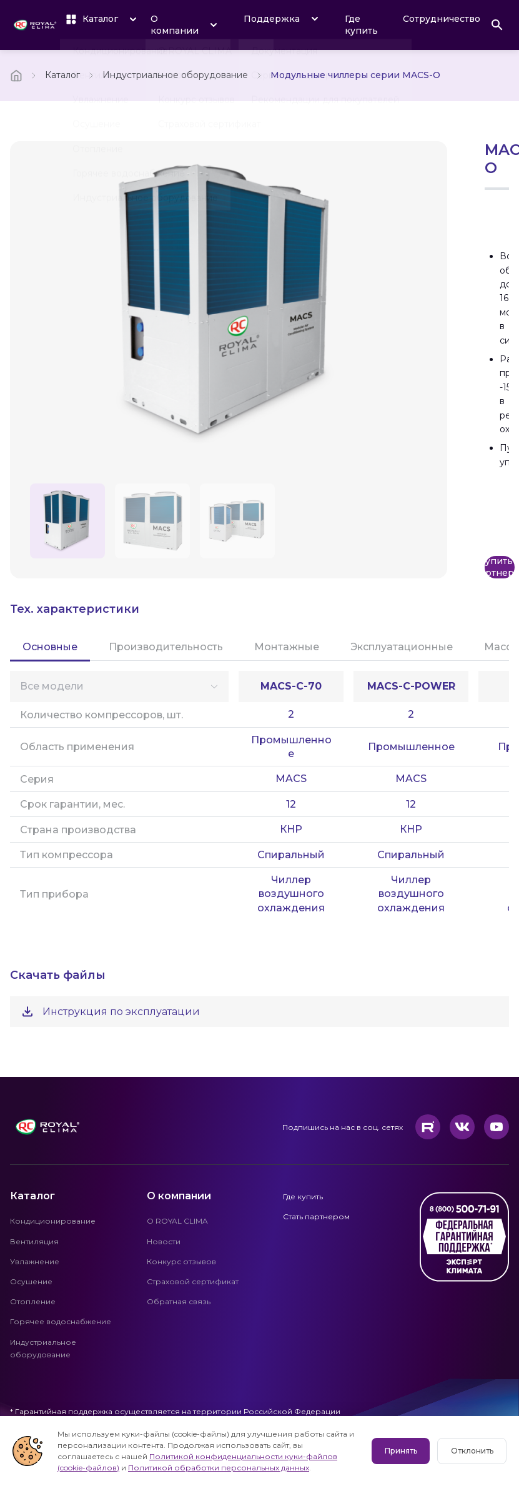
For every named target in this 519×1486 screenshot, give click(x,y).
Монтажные (286, 647)
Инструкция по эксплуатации (110, 1011)
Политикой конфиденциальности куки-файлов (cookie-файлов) (218, 1456)
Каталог (62, 75)
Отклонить (472, 1450)
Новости (163, 1241)
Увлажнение (34, 1261)
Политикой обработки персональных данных (148, 1467)
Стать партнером (316, 1216)
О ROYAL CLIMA (177, 1221)
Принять (401, 1450)
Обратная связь (178, 1301)
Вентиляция (34, 1241)
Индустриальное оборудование (175, 75)
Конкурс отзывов (181, 1261)
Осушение (31, 1281)
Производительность (166, 647)
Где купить (361, 24)
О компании (179, 1196)
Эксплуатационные (401, 647)
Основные (49, 647)
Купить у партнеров (500, 567)
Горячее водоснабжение (60, 1321)
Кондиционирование (53, 1221)
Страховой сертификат (193, 1281)
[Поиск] (497, 25)
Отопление (33, 1301)
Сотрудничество (441, 18)
